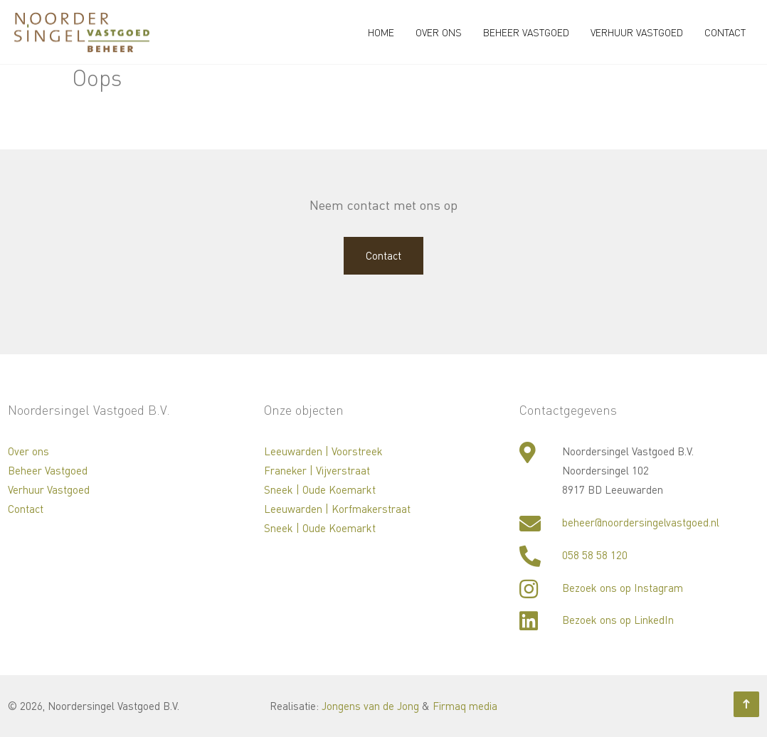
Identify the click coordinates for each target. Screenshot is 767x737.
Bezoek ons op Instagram (622, 587)
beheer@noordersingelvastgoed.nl (640, 522)
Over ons (439, 32)
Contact (725, 32)
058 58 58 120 (595, 554)
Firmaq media (465, 705)
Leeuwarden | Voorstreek (323, 451)
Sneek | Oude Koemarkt (320, 489)
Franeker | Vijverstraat (317, 470)
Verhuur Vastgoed (637, 32)
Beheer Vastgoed (526, 32)
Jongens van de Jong (370, 705)
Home (381, 32)
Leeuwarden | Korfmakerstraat (337, 508)
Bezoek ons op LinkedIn (618, 619)
